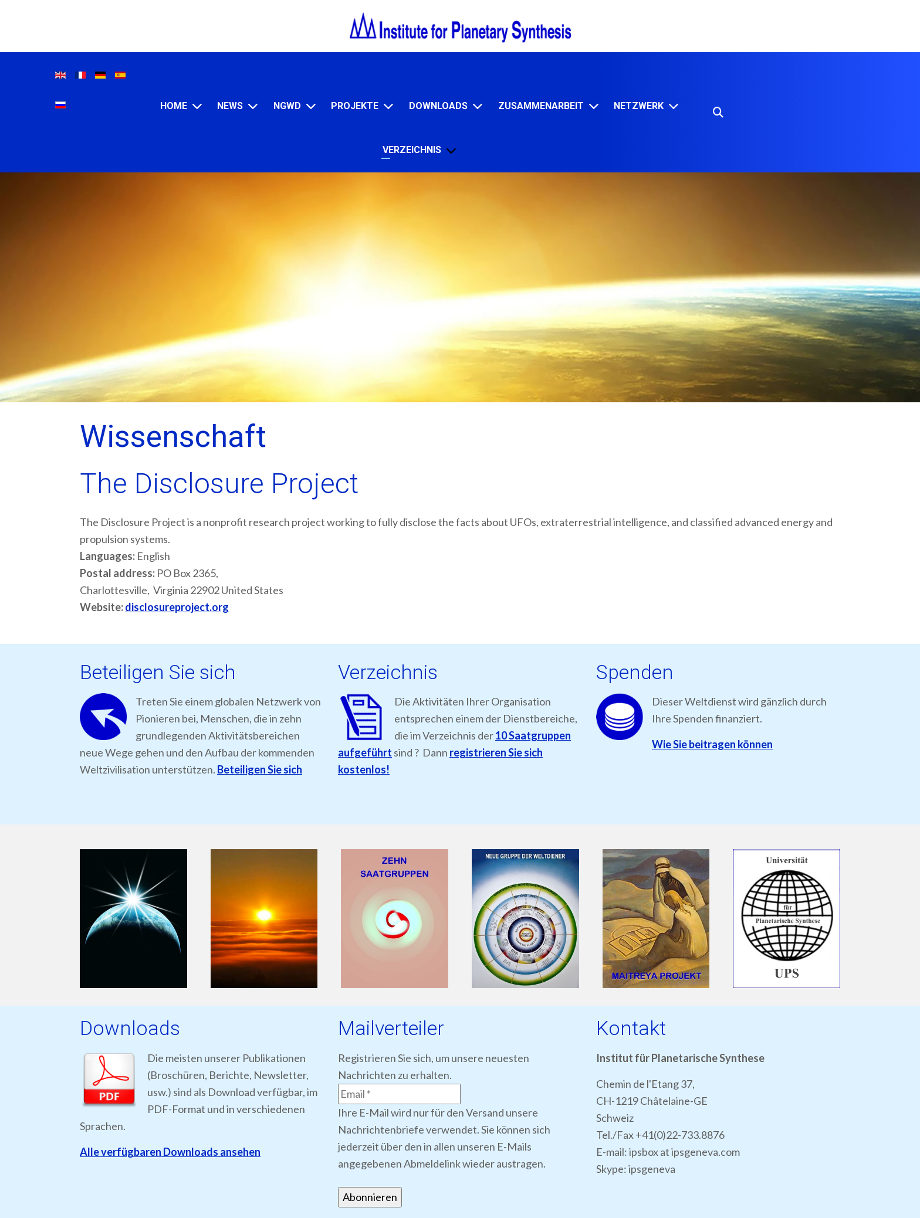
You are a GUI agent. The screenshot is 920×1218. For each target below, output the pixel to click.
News (230, 105)
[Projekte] (388, 106)
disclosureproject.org (177, 606)
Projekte (354, 105)
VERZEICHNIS (412, 149)
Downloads (438, 105)
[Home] (197, 106)
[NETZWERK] (674, 106)
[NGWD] (311, 106)
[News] (253, 106)
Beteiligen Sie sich (259, 769)
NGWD (287, 105)
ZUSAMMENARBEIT (541, 105)
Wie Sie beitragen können (712, 744)
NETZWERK (639, 105)
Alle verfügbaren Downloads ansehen (170, 1151)
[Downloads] (478, 106)
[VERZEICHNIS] (451, 150)
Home (173, 105)
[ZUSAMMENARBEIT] (594, 106)
